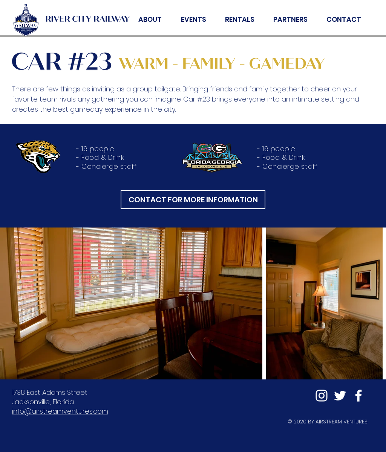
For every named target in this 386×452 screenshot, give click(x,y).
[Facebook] (358, 395)
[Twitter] (340, 395)
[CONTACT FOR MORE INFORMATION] (193, 199)
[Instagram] (321, 395)
